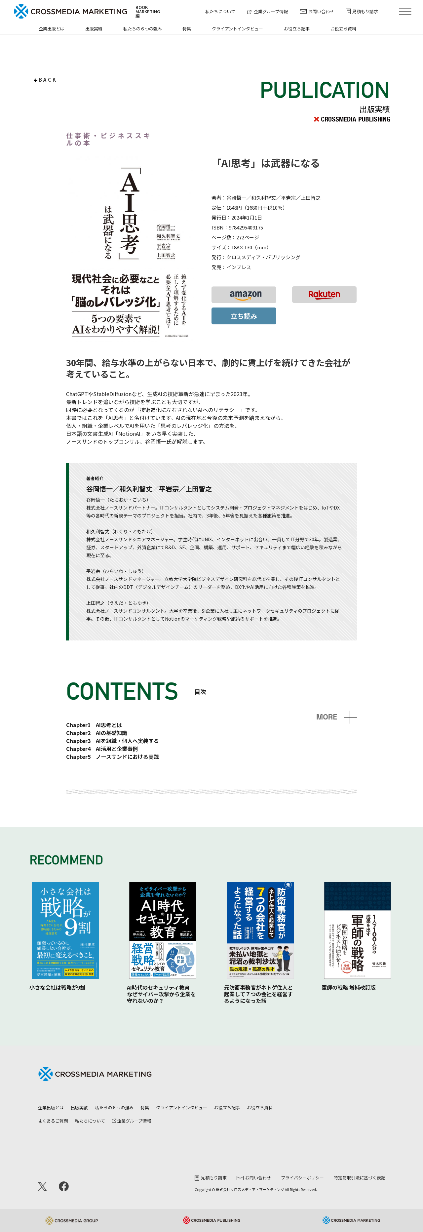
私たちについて (220, 11)
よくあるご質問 (53, 1121)
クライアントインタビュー (237, 28)
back (48, 79)
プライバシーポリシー (302, 1177)
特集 (186, 28)
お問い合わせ (317, 11)
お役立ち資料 (343, 28)
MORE (326, 717)
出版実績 (93, 28)
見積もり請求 (362, 11)
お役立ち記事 (297, 28)
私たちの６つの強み (142, 28)
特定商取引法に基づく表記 (359, 1177)
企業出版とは (51, 28)
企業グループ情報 (267, 11)
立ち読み (244, 316)
